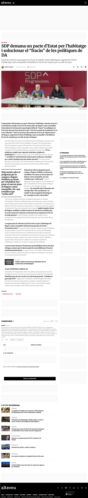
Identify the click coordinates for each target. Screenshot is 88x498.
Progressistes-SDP (7, 294)
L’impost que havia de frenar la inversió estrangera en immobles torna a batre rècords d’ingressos (28, 426)
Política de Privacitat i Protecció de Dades (28, 366)
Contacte (10, 493)
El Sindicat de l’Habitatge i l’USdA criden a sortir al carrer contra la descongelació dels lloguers (27, 417)
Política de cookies (47, 493)
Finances (14, 423)
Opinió (16, 491)
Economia (14, 405)
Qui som (3, 493)
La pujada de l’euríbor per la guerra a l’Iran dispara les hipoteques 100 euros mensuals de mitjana (28, 408)
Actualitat (9, 491)
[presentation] (16, 373)
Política (4, 42)
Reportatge (15, 441)
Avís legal (57, 493)
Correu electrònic (36, 345)
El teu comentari (8, 353)
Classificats (42, 491)
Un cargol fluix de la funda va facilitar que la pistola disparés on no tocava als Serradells (73, 162)
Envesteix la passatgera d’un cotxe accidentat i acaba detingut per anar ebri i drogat (72, 173)
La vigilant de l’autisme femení (70, 177)
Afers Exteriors (16, 432)
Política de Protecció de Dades (31, 493)
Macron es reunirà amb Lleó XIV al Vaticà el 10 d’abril (26, 435)
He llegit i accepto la (21, 366)
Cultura (14, 459)
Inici (2, 491)
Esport (29, 491)
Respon (13, 339)
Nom (4, 345)
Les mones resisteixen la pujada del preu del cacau (28, 453)
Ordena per (46, 321)
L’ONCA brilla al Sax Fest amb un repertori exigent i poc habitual (28, 462)
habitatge (18, 294)
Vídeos (35, 491)
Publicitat (17, 493)
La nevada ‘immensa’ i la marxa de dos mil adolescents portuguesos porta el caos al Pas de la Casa (73, 157)
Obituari (51, 491)
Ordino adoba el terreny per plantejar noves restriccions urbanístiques (30, 263)
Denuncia (20, 339)
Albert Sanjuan (9, 67)
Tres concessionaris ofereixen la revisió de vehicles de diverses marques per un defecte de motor (73, 167)
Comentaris (32, 67)
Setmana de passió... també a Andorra (23, 444)
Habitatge (14, 414)
